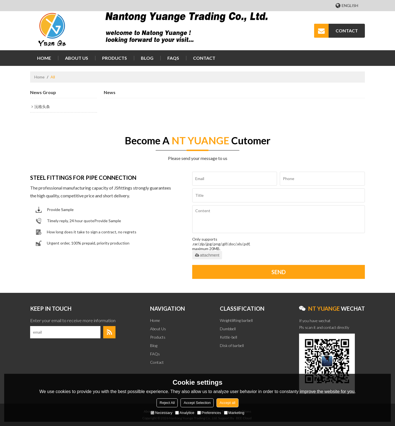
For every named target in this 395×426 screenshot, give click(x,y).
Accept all (227, 403)
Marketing (234, 413)
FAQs (173, 58)
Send (278, 272)
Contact (204, 58)
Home (44, 58)
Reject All (167, 403)
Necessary (161, 413)
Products (114, 58)
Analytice (184, 413)
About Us (76, 58)
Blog (147, 58)
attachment (207, 255)
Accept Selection (197, 403)
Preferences (209, 413)
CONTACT (347, 30)
